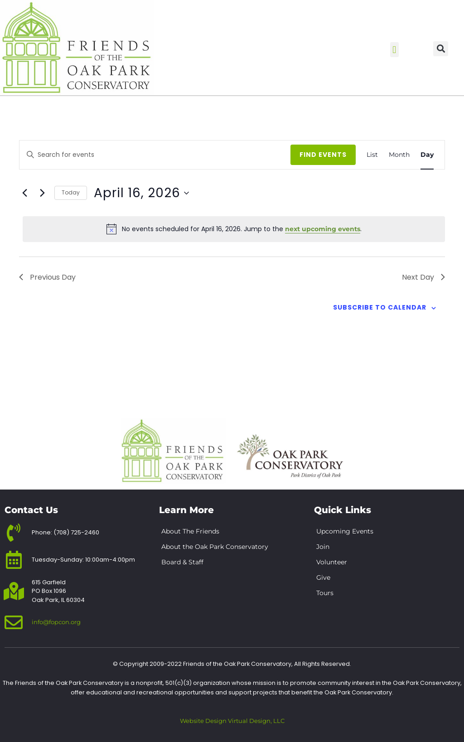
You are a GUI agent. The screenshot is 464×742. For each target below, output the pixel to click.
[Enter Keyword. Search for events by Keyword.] (168, 155)
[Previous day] (24, 193)
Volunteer (331, 562)
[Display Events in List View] (372, 155)
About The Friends (190, 531)
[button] (394, 49)
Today (71, 192)
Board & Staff (182, 562)
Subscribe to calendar (379, 307)
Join (322, 547)
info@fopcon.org (56, 622)
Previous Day (47, 277)
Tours (325, 593)
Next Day (423, 277)
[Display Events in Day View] (427, 155)
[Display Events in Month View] (399, 155)
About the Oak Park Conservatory (214, 547)
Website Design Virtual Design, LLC (232, 721)
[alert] (234, 229)
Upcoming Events (344, 531)
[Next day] (42, 193)
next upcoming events (322, 229)
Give (323, 577)
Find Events (323, 154)
